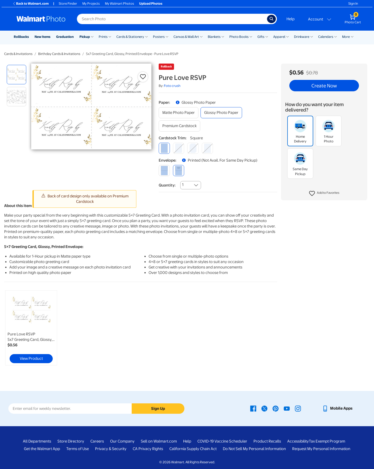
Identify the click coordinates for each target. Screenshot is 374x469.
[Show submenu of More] (352, 36)
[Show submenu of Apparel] (287, 36)
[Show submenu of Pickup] (92, 36)
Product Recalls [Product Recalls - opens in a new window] (267, 441)
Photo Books (239, 37)
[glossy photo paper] (221, 112)
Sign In (353, 3)
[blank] (164, 170)
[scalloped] (207, 148)
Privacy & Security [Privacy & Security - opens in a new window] (110, 448)
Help (290, 19)
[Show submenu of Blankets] (222, 36)
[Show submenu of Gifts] (266, 36)
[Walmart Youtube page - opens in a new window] (287, 408)
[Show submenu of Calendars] (335, 36)
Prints (103, 37)
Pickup (84, 37)
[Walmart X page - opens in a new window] (264, 408)
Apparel (279, 37)
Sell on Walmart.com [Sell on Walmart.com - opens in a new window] (159, 441)
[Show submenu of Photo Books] (250, 36)
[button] (324, 193)
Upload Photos (150, 3)
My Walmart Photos (119, 3)
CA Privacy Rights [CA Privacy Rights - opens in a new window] (148, 448)
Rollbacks (21, 37)
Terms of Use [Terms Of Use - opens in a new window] (77, 448)
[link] (31, 328)
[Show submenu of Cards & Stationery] (146, 36)
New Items (42, 37)
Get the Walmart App (42, 448)
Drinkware (301, 37)
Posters (159, 37)
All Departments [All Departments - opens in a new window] (37, 441)
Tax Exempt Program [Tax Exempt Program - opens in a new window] (327, 441)
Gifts (260, 37)
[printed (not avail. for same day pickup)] (178, 170)
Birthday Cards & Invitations (59, 54)
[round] (178, 148)
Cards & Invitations (18, 54)
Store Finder (68, 3)
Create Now (324, 85)
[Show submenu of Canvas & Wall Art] (201, 36)
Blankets (214, 37)
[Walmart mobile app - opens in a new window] (337, 408)
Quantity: (167, 185)
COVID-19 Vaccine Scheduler (222, 441)
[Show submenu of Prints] (109, 36)
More (346, 37)
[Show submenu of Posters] (167, 36)
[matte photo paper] (178, 112)
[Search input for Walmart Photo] (172, 19)
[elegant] (192, 148)
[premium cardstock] (179, 126)
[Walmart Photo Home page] (41, 18)
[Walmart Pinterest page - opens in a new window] (275, 408)
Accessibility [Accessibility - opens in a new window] (298, 441)
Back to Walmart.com (30, 3)
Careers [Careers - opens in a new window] (97, 441)
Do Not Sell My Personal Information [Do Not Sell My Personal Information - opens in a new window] (254, 448)
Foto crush (172, 86)
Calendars (325, 37)
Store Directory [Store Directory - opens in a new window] (70, 441)
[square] (164, 148)
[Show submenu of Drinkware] (311, 36)
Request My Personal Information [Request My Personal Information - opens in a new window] (321, 448)
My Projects (91, 3)
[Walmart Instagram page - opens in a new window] (298, 408)
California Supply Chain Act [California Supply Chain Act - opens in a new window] (193, 448)
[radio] (16, 74)
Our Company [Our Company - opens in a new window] (122, 441)
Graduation (65, 37)
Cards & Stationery (130, 37)
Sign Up (158, 408)
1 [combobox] (182, 184)
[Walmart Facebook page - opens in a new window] (253, 408)
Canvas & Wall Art (186, 37)
